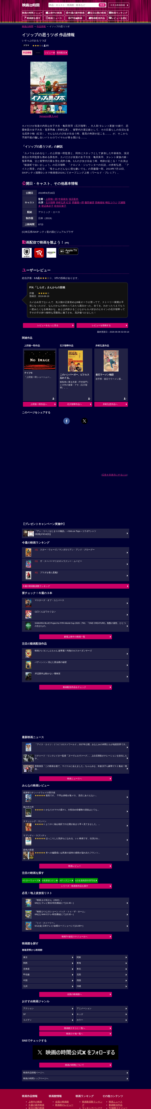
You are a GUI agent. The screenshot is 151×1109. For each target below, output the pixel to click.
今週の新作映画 (75, 12)
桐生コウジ (111, 202)
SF (24, 1014)
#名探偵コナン (49, 880)
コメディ (27, 1020)
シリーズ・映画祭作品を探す (74, 886)
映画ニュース (54, 18)
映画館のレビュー (64, 1105)
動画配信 (61, 52)
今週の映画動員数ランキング (36, 586)
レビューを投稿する (101, 325)
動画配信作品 (97, 18)
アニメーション (84, 1008)
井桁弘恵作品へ (110, 404)
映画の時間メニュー (32, 13)
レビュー (49, 52)
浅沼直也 (73, 199)
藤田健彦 (89, 202)
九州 (25, 986)
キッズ (80, 1014)
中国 (25, 980)
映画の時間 (27, 26)
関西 (25, 963)
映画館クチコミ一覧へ (74, 1028)
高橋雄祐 (100, 202)
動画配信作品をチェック (74, 687)
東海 (79, 963)
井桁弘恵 (61, 202)
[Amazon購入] (48, 116)
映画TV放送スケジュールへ (75, 936)
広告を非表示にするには (114, 475)
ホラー (80, 1020)
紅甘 (68, 202)
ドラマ (26, 45)
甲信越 (26, 974)
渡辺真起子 (47, 205)
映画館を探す (32, 18)
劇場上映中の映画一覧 (74, 636)
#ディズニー (65, 880)
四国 (79, 980)
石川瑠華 (50, 202)
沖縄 (79, 986)
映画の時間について (74, 1065)
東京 (25, 957)
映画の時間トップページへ (35, 1078)
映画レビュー (74, 866)
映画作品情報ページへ (33, 1073)
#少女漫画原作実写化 (85, 880)
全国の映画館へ (74, 994)
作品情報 (41, 26)
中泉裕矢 (63, 199)
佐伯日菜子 (60, 205)
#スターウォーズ (30, 880)
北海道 (26, 969)
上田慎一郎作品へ (38, 404)
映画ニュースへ (74, 778)
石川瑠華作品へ (74, 404)
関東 (79, 957)
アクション (28, 1008)
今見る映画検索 (117, 5)
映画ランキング (118, 12)
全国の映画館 (62, 1101)
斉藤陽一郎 (78, 202)
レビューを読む (118, 18)
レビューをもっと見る (47, 325)
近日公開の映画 (97, 12)
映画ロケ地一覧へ (74, 1033)
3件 (40, 45)
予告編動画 (75, 18)
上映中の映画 (54, 12)
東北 (79, 969)
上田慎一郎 (52, 199)
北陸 (79, 974)
